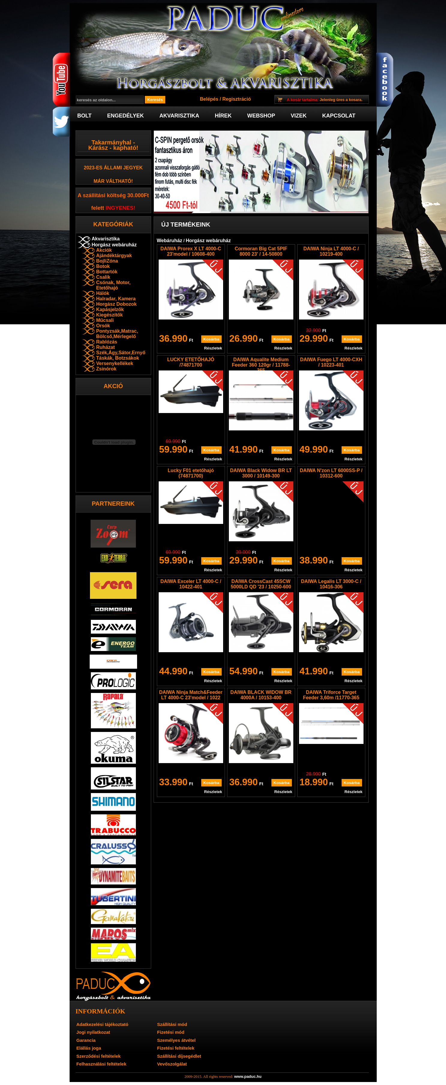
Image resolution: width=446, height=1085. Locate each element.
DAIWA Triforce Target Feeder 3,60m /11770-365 (331, 695)
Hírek (223, 116)
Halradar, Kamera (116, 298)
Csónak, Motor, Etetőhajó (113, 285)
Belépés (209, 99)
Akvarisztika (179, 116)
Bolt (84, 116)
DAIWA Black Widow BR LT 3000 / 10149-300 (261, 473)
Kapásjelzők (110, 309)
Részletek (213, 348)
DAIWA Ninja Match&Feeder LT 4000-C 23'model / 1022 (191, 695)
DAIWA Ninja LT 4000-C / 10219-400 (331, 251)
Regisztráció (236, 99)
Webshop (261, 116)
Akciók (104, 250)
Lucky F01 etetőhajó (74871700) (191, 473)
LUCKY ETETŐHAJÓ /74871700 (190, 362)
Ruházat (105, 347)
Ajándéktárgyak (114, 255)
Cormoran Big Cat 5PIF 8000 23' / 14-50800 (261, 251)
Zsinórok (106, 368)
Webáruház (169, 240)
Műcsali (105, 320)
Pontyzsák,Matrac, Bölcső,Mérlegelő (117, 333)
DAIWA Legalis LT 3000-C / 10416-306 (331, 584)
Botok (103, 266)
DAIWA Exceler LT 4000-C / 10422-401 (190, 584)
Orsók (103, 325)
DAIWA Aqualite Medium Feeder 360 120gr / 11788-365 (261, 365)
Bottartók (107, 271)
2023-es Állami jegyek (113, 167)
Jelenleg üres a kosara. (324, 99)
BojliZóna (107, 260)
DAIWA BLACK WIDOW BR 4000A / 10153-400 (261, 695)
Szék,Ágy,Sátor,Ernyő (120, 352)
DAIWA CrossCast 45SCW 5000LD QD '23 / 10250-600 (261, 584)
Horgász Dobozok (116, 304)
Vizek (299, 116)
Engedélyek (125, 116)
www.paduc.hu (248, 1076)
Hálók (102, 293)
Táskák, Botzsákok (117, 358)
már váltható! (113, 181)
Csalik (103, 277)
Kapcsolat (338, 116)
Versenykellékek (114, 363)
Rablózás (106, 341)
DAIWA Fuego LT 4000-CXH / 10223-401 (331, 362)
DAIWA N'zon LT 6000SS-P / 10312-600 (331, 473)
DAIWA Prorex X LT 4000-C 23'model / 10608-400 (190, 251)
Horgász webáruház (114, 244)
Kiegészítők (109, 314)
